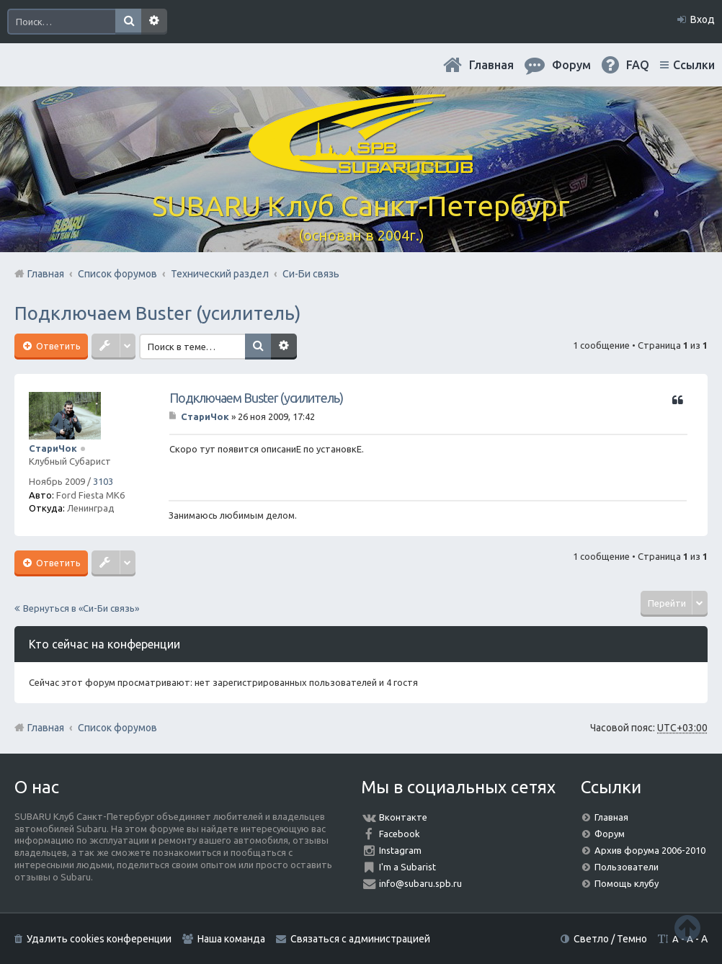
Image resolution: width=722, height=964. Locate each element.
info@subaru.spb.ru (420, 883)
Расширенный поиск (154, 22)
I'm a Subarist (407, 867)
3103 (103, 481)
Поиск (128, 22)
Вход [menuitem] (702, 19)
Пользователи (626, 867)
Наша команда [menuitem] (231, 939)
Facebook (399, 834)
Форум (609, 834)
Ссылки (694, 64)
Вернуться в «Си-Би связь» (81, 608)
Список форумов (117, 727)
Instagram (400, 850)
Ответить (57, 346)
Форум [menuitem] (571, 64)
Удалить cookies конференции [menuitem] (99, 939)
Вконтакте (403, 817)
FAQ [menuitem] (637, 64)
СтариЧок (53, 448)
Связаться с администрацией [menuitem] (360, 939)
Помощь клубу (626, 883)
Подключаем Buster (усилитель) (157, 313)
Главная (491, 64)
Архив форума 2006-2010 (649, 850)
